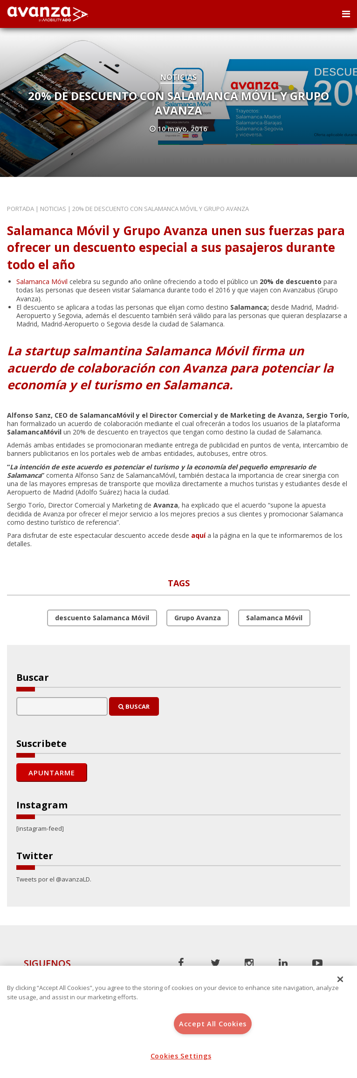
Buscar (134, 706)
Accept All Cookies (213, 1023)
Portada (20, 208)
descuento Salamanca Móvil (102, 617)
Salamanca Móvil (42, 281)
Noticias (178, 77)
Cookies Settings (181, 1055)
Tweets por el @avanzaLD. (53, 879)
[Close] (340, 979)
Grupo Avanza (197, 617)
